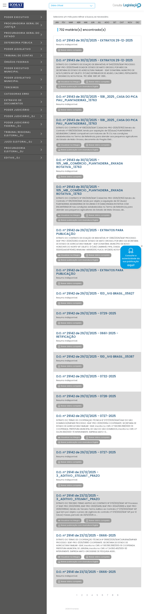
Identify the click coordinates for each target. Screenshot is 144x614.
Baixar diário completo (71, 50)
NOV (130, 22)
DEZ (137, 22)
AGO (107, 22)
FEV (63, 22)
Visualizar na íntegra (70, 81)
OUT (122, 22)
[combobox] (72, 5)
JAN (57, 22)
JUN (92, 22)
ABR (78, 22)
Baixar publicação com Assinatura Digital (79, 86)
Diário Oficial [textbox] (57, 5)
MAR (71, 22)
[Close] (141, 245)
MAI (85, 22)
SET (114, 22)
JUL (99, 22)
